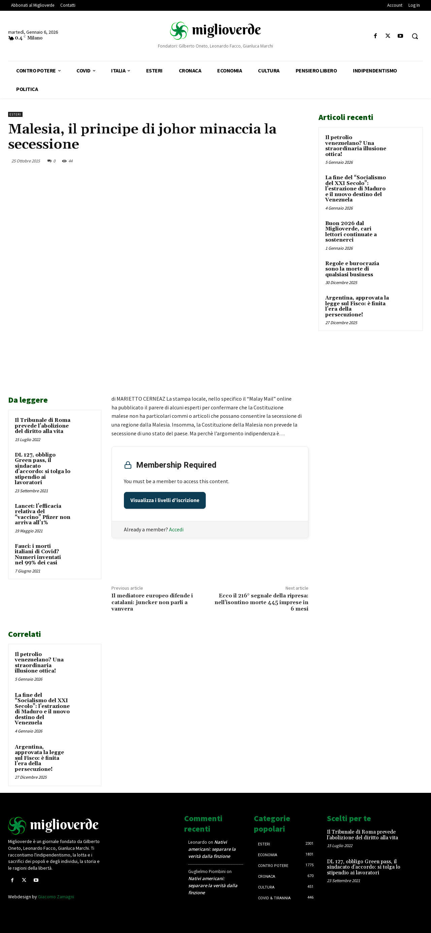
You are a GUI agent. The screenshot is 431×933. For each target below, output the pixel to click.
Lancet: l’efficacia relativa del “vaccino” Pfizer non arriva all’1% (42, 514)
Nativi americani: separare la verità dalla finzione (212, 849)
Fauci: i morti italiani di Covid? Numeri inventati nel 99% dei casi (38, 554)
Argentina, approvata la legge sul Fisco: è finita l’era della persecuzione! (39, 758)
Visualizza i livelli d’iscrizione (164, 500)
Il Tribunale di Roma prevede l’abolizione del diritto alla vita (42, 426)
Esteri (15, 114)
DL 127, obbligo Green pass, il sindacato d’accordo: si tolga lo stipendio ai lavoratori (42, 469)
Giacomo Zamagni (56, 897)
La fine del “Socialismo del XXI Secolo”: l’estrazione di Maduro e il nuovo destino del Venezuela (42, 709)
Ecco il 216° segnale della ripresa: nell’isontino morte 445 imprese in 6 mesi (261, 602)
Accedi (176, 529)
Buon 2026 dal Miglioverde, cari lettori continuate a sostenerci (351, 232)
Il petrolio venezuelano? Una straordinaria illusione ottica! (39, 663)
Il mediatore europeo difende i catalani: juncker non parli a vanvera (152, 602)
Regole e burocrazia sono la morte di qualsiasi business (352, 269)
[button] (415, 36)
